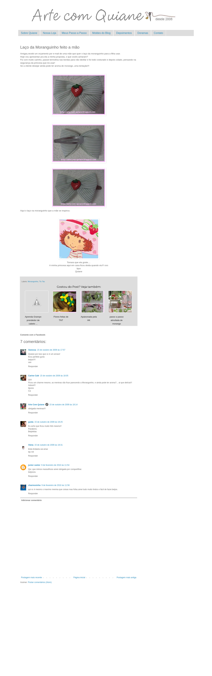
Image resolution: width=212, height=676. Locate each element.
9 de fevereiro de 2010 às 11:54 (55, 465)
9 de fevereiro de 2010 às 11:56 (56, 485)
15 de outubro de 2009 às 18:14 (63, 404)
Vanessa (32, 350)
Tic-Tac (42, 281)
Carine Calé (33, 376)
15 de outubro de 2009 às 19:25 (48, 422)
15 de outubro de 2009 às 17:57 (51, 350)
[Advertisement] (78, 624)
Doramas (142, 33)
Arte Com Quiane (36, 404)
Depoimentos (124, 33)
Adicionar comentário (31, 500)
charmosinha (34, 485)
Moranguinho (33, 281)
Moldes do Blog (101, 33)
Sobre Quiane (29, 33)
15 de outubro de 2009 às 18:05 (54, 376)
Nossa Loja (49, 33)
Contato (158, 33)
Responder (33, 366)
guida (30, 422)
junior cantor (34, 465)
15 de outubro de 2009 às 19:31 (48, 445)
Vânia (30, 445)
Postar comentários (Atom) (40, 582)
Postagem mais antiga (126, 577)
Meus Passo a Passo (74, 33)
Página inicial (79, 577)
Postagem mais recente (31, 577)
